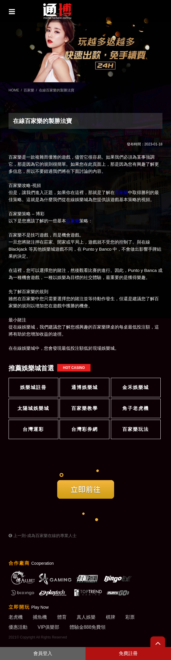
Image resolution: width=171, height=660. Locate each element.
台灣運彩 (33, 429)
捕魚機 (40, 617)
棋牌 (110, 617)
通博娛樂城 (84, 387)
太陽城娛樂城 (33, 408)
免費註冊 (128, 653)
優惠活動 (18, 627)
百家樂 (29, 90)
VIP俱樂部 (48, 627)
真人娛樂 (86, 617)
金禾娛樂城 (135, 387)
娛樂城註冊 (33, 387)
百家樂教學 (84, 408)
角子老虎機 (135, 408)
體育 (62, 617)
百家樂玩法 (135, 429)
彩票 (130, 617)
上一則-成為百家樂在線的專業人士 (43, 535)
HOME (14, 90)
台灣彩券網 (84, 429)
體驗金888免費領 (88, 627)
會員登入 (42, 653)
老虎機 (16, 617)
